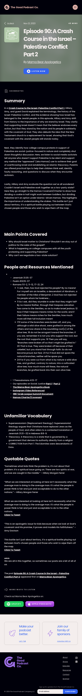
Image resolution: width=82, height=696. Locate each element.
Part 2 (57, 383)
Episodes (66, 666)
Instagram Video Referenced (29, 390)
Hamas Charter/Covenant (27, 397)
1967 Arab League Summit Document (33, 393)
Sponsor (66, 679)
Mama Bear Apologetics (44, 62)
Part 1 (49, 383)
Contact (66, 674)
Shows (65, 662)
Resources (67, 670)
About (65, 657)
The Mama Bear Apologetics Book (31, 387)
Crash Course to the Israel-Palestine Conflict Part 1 (36, 108)
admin (7, 558)
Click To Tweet (12, 514)
